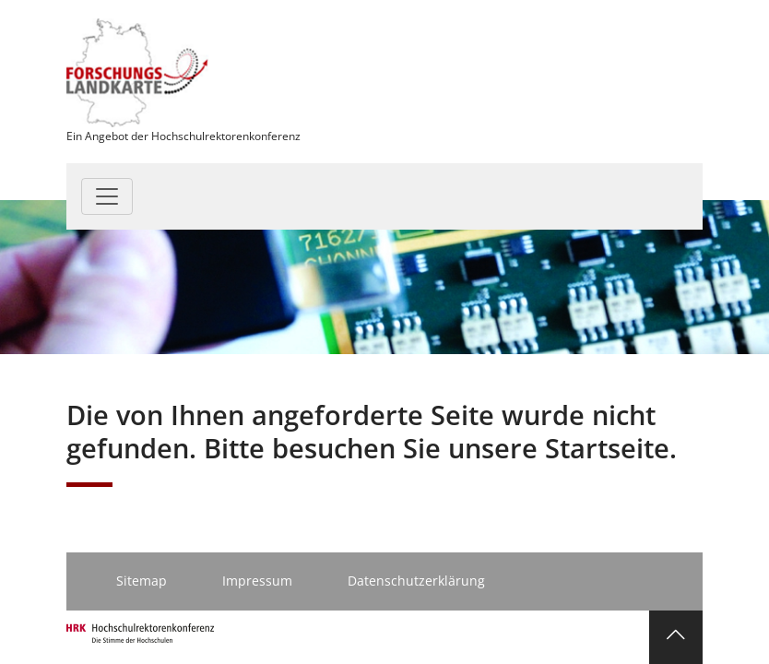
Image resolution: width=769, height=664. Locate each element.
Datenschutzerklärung (416, 580)
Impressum (257, 580)
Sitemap (141, 580)
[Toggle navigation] (107, 196)
